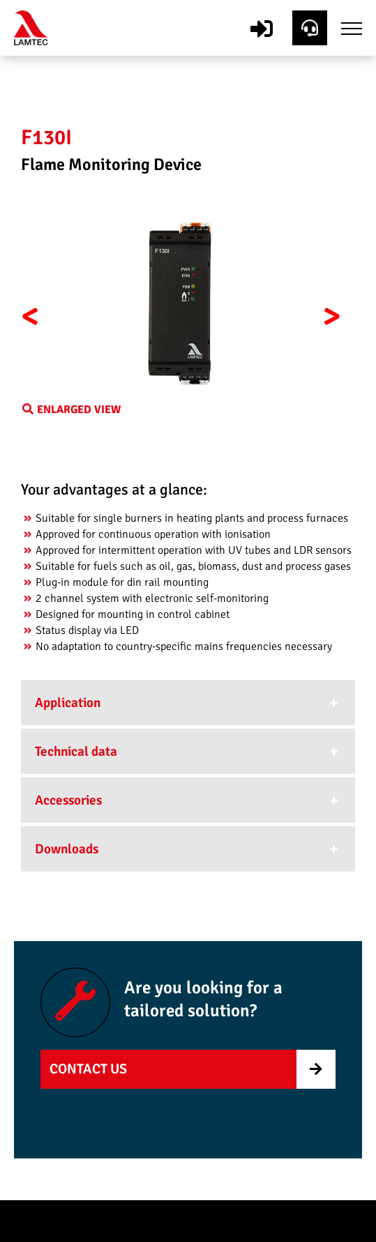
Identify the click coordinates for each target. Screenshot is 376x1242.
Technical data (76, 751)
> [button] (331, 316)
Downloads (66, 849)
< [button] (30, 316)
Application (67, 702)
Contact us (88, 1069)
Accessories (68, 800)
